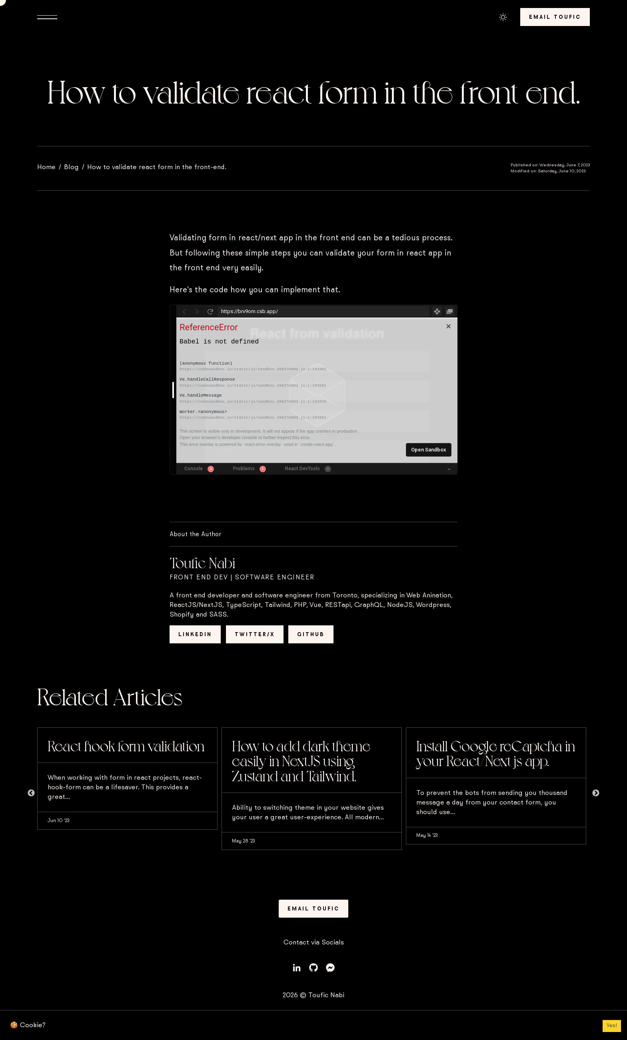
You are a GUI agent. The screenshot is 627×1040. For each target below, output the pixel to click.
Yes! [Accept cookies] (612, 1025)
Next (596, 793)
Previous (31, 793)
